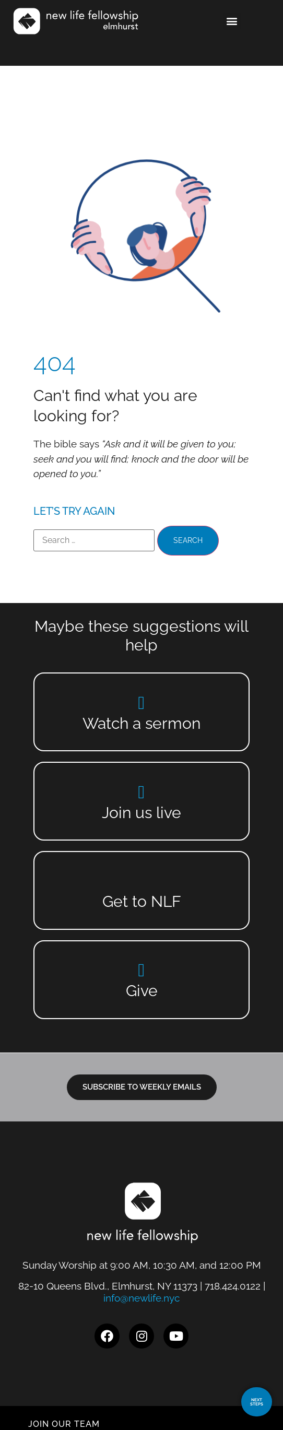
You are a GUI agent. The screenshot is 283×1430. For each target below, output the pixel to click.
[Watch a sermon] (142, 702)
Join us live (141, 812)
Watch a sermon (141, 723)
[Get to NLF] (142, 880)
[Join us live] (142, 792)
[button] (232, 21)
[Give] (142, 970)
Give (142, 991)
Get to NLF (141, 901)
